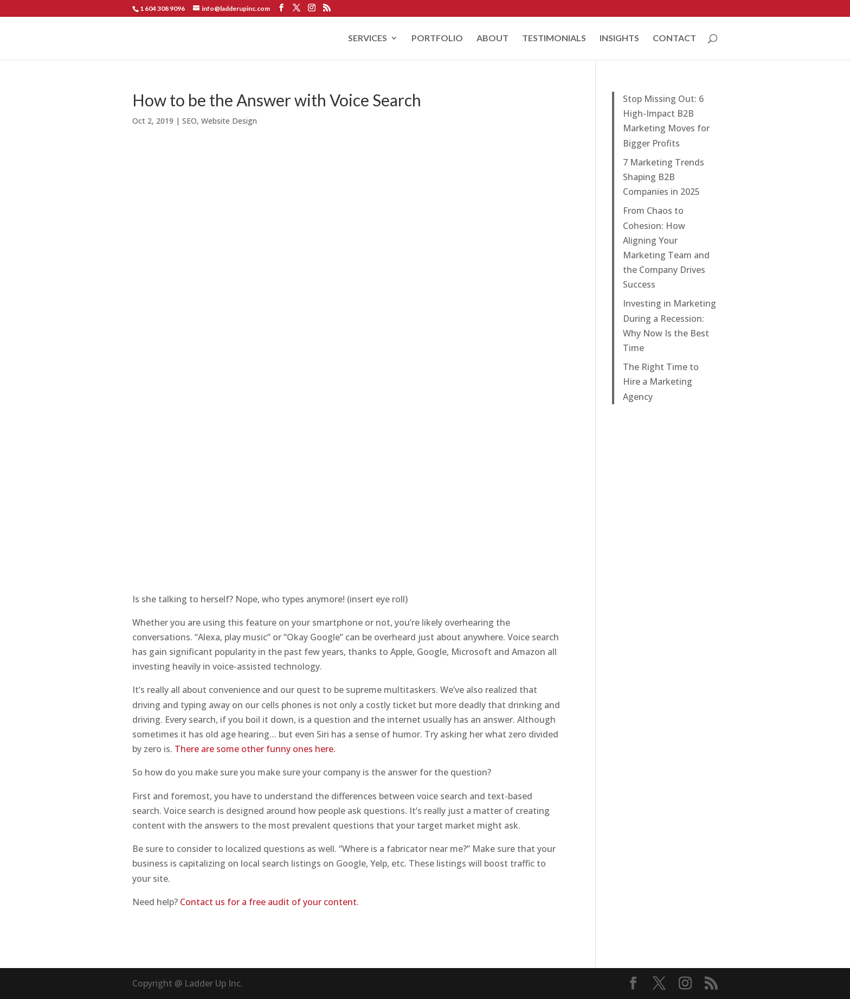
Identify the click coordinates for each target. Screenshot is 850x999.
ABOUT (492, 38)
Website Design (229, 121)
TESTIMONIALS (554, 38)
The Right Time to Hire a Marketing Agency (661, 381)
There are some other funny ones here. (255, 749)
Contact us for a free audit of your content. (269, 902)
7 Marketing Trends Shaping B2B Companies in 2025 (663, 177)
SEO (189, 121)
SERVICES (367, 38)
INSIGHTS (619, 38)
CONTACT (674, 38)
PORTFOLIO (437, 38)
